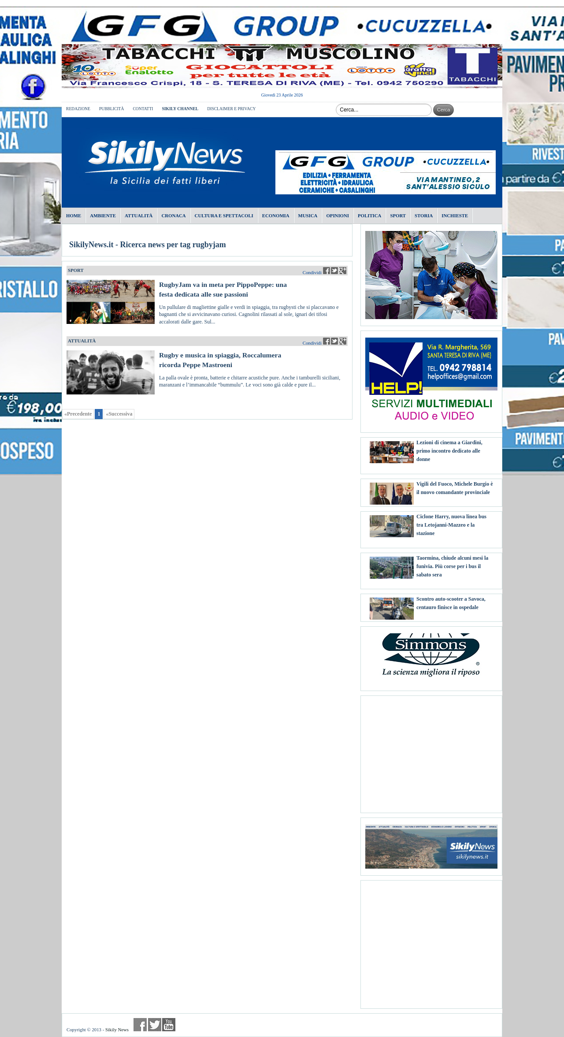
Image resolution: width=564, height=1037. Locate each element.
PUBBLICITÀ (111, 108)
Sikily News (117, 1029)
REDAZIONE (78, 108)
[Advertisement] (431, 751)
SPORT (76, 270)
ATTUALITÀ (82, 340)
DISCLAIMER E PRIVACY (231, 108)
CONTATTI (143, 108)
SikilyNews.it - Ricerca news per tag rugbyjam (147, 244)
